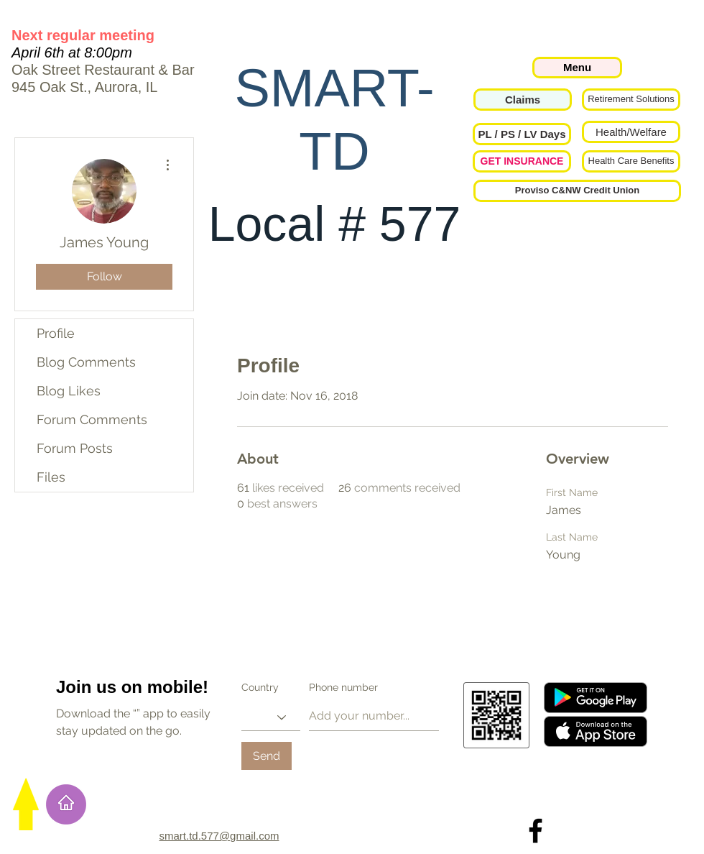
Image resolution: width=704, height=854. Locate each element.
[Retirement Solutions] (631, 99)
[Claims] (522, 99)
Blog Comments (86, 361)
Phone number (343, 687)
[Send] (266, 756)
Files (51, 477)
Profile (56, 333)
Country (260, 687)
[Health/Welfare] (631, 132)
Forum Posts (75, 448)
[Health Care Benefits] (631, 161)
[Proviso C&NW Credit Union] (577, 191)
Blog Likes (69, 390)
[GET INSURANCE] (522, 161)
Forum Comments (92, 419)
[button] (522, 134)
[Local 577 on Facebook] (535, 830)
